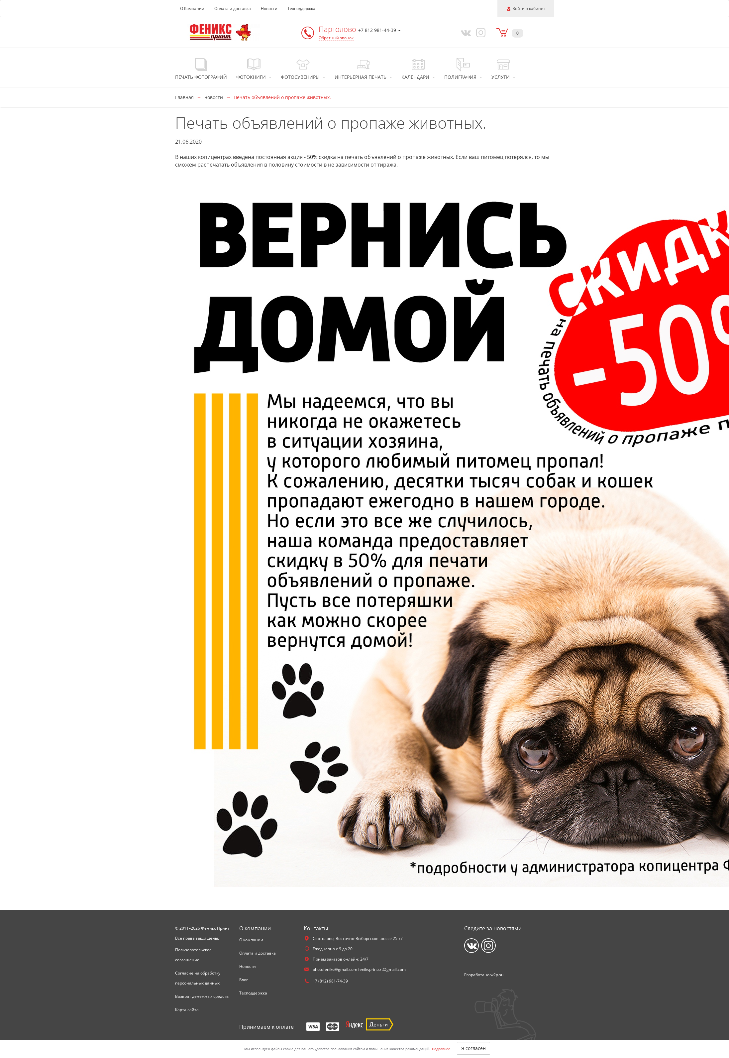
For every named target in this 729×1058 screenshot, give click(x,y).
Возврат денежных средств (202, 996)
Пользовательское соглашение (193, 955)
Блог (243, 980)
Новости (269, 8)
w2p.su (496, 975)
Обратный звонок (336, 38)
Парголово (338, 29)
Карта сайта (187, 1009)
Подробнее (441, 1048)
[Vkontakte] (464, 32)
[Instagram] (479, 32)
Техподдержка (301, 8)
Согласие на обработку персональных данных (197, 978)
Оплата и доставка (232, 8)
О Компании (192, 8)
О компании (251, 940)
